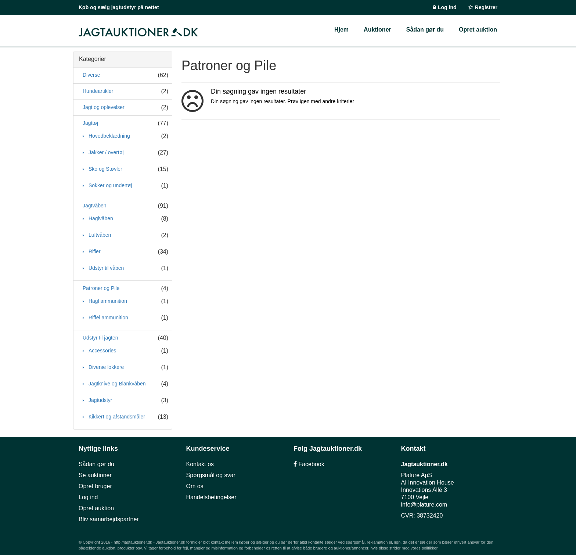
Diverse (91, 75)
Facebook (309, 464)
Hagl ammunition (107, 301)
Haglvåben (100, 218)
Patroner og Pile (101, 288)
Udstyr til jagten (100, 338)
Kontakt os (200, 464)
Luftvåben (99, 235)
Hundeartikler (98, 91)
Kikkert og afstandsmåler (116, 417)
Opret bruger (95, 486)
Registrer (486, 7)
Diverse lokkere (105, 367)
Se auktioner (95, 475)
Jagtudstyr (99, 400)
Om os (195, 486)
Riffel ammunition (107, 317)
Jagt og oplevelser (104, 107)
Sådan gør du (96, 464)
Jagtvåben (95, 205)
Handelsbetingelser (211, 497)
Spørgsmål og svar (210, 475)
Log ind (447, 7)
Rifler (94, 251)
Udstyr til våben (105, 268)
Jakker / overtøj (105, 152)
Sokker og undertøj (109, 185)
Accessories (101, 350)
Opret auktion (96, 508)
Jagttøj (90, 123)
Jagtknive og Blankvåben (116, 384)
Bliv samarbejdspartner (109, 519)
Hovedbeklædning (108, 136)
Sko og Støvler (104, 169)
